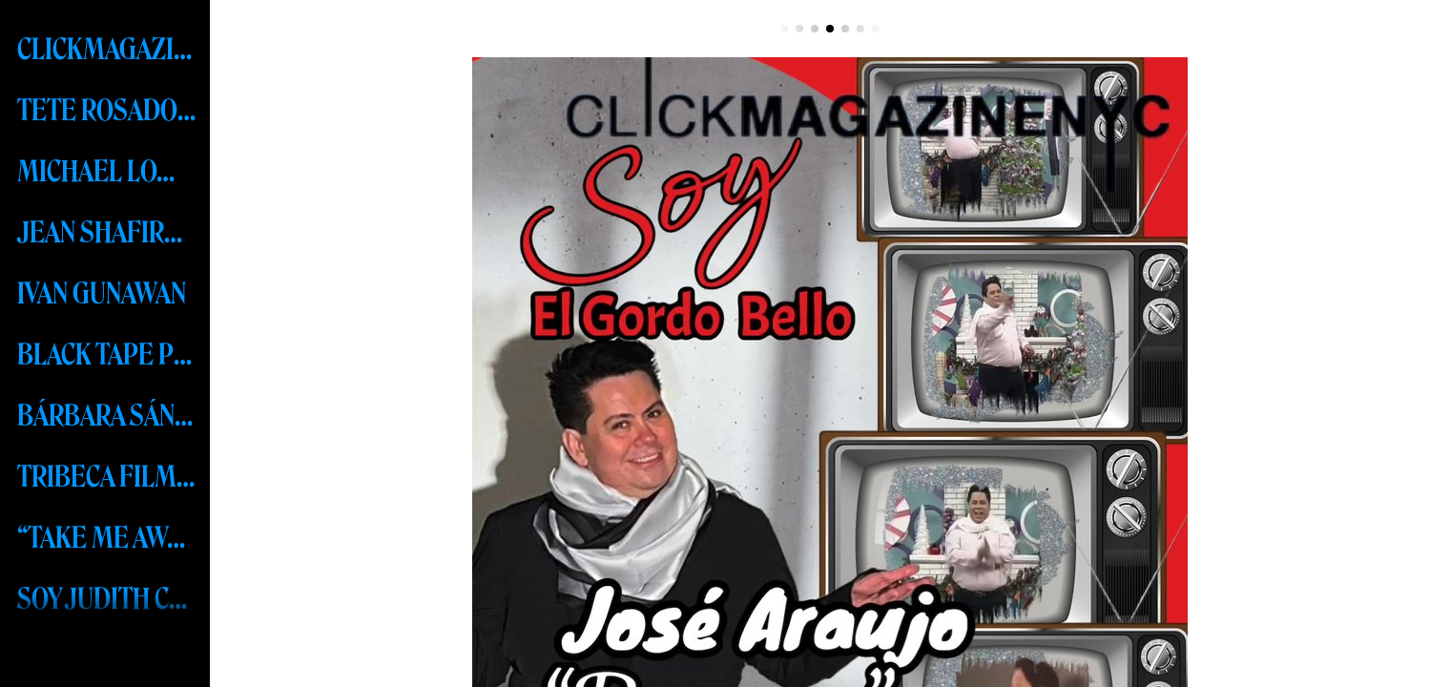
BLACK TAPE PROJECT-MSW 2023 (107, 355)
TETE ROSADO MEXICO (107, 111)
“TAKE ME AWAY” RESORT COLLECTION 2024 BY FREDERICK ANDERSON (107, 538)
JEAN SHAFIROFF (107, 233)
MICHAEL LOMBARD (107, 172)
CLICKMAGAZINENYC (107, 49)
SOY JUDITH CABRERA (107, 599)
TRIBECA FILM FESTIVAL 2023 (107, 477)
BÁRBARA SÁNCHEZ (107, 416)
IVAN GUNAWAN (101, 294)
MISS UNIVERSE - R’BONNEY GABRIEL (107, 660)
